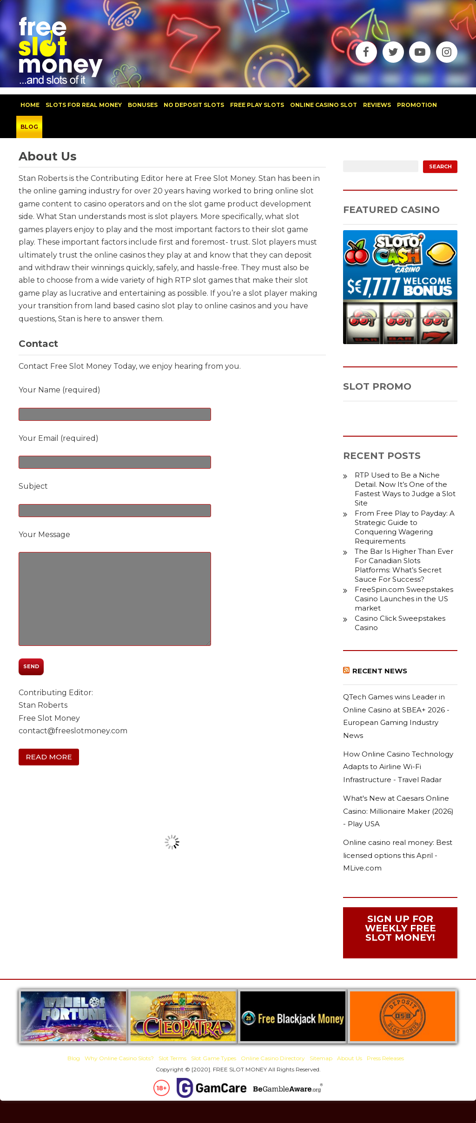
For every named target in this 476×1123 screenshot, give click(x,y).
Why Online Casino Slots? (119, 1058)
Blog (73, 1058)
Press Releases (385, 1058)
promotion (417, 104)
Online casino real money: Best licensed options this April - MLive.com (397, 855)
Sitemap (321, 1058)
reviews (377, 104)
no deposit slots (194, 104)
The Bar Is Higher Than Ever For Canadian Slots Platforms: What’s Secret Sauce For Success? (404, 565)
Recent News (379, 670)
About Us (349, 1058)
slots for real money (84, 104)
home (30, 104)
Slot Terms (172, 1058)
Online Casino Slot (323, 104)
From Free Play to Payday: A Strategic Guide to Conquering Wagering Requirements (405, 527)
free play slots (257, 104)
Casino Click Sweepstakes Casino (400, 623)
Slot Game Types (213, 1058)
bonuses (143, 104)
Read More (49, 756)
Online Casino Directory (273, 1058)
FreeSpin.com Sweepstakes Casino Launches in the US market (404, 598)
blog (29, 126)
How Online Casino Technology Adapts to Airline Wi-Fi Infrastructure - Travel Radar (398, 767)
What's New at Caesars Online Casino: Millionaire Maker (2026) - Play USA (398, 811)
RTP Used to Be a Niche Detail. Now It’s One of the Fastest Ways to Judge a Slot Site (405, 489)
